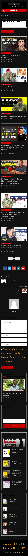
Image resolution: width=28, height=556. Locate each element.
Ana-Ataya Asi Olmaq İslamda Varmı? (14, 6)
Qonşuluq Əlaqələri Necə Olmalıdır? (17, 482)
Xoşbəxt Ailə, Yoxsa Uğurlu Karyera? (12, 394)
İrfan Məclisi (12, 514)
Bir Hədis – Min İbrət (14, 530)
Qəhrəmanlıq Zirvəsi (6, 53)
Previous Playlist (5, 277)
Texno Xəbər (12, 499)
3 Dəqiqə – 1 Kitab (12, 281)
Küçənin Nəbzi (12, 522)
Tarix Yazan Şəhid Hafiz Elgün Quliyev (12, 56)
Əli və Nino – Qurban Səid (17, 450)
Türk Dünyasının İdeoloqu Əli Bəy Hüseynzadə (16, 472)
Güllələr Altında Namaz (9, 87)
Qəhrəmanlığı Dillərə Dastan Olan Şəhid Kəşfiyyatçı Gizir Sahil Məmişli (13, 148)
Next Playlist (23, 286)
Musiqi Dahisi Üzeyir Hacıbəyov (17, 460)
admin (4, 59)
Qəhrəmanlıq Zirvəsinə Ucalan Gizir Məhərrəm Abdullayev (12, 247)
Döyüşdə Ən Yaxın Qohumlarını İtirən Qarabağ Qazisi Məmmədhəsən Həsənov (12, 181)
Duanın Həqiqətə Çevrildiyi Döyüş (13, 116)
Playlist (8, 15)
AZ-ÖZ (19, 291)
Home (2, 15)
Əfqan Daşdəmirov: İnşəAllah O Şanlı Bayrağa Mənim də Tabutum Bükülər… (12, 214)
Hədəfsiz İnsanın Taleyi (13, 443)
